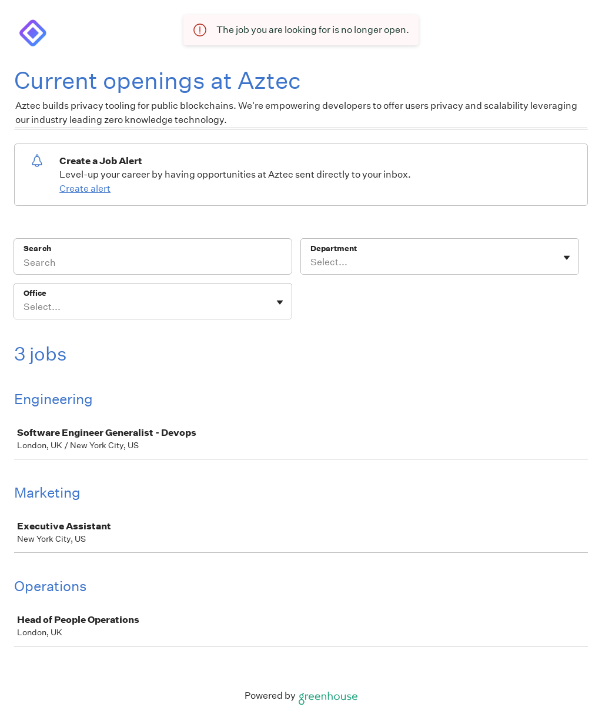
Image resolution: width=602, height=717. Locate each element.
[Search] (153, 264)
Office (35, 293)
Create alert (85, 188)
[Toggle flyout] (567, 258)
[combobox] (311, 262)
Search (37, 249)
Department (333, 249)
